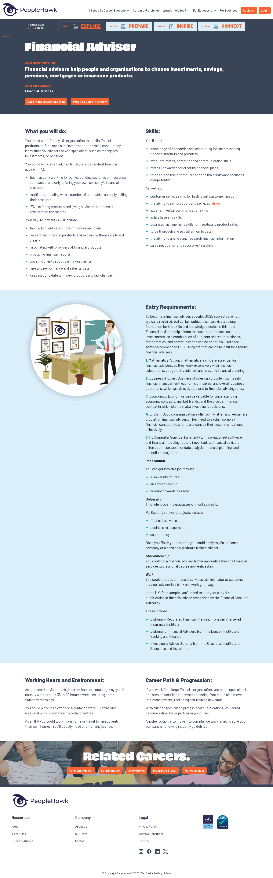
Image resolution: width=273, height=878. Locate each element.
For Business (229, 10)
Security (144, 841)
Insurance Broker (165, 770)
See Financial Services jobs (46, 101)
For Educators (205, 10)
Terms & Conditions (151, 833)
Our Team (81, 833)
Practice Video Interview (90, 101)
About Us (81, 826)
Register (249, 10)
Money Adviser (194, 770)
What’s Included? (176, 10)
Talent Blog (19, 833)
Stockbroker (136, 770)
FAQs (15, 826)
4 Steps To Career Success (109, 10)
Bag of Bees (164, 873)
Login (264, 10)
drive (216, 203)
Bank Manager (110, 770)
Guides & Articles (22, 841)
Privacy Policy (148, 826)
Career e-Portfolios (146, 10)
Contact (80, 841)
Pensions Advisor (81, 770)
